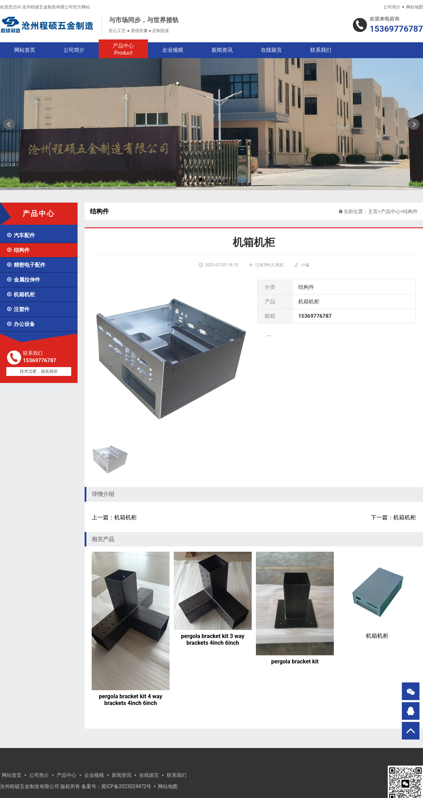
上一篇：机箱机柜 (114, 517)
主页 (373, 211)
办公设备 (20, 324)
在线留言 (271, 50)
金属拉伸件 (23, 280)
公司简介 (392, 7)
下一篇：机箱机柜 (393, 517)
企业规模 (172, 50)
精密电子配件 (25, 265)
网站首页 (24, 50)
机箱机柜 (20, 294)
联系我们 (320, 50)
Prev (9, 124)
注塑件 (18, 309)
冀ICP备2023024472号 (126, 786)
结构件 (18, 250)
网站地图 (414, 7)
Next (413, 124)
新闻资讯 (222, 50)
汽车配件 (20, 235)
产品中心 (123, 49)
